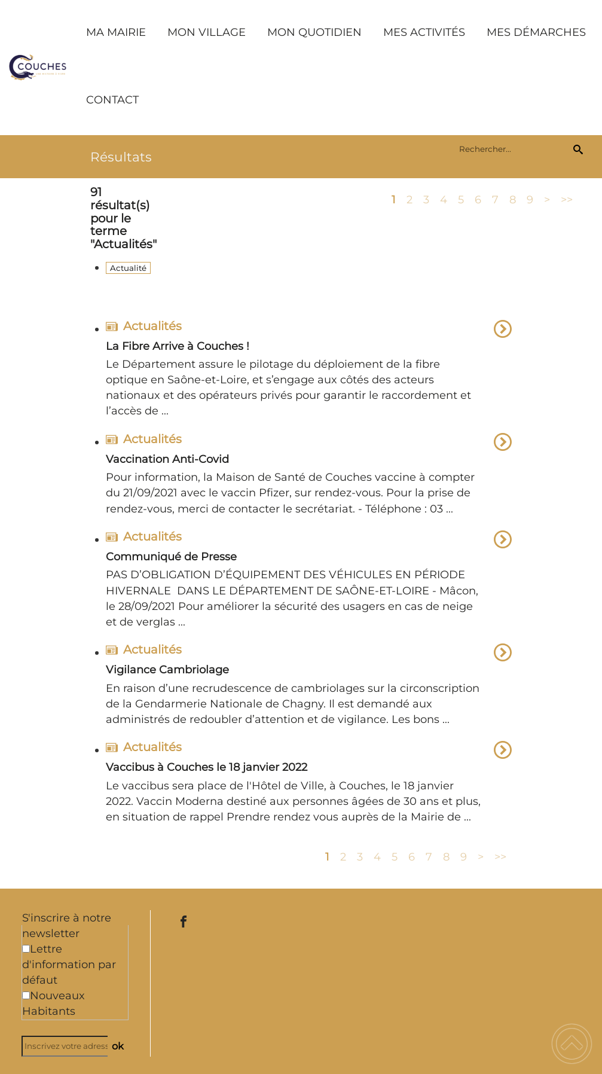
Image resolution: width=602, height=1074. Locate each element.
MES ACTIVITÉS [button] (424, 32)
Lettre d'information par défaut (69, 964)
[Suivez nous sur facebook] (183, 921)
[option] (309, 371)
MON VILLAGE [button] (206, 32)
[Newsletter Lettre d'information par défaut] (26, 949)
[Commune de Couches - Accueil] (38, 67)
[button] (571, 1043)
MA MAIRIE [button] (116, 32)
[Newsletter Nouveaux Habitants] (26, 995)
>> (567, 199)
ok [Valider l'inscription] (118, 1046)
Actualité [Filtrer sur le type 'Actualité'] (128, 268)
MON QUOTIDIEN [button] (314, 32)
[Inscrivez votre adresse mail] (70, 1046)
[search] (513, 149)
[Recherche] (578, 149)
